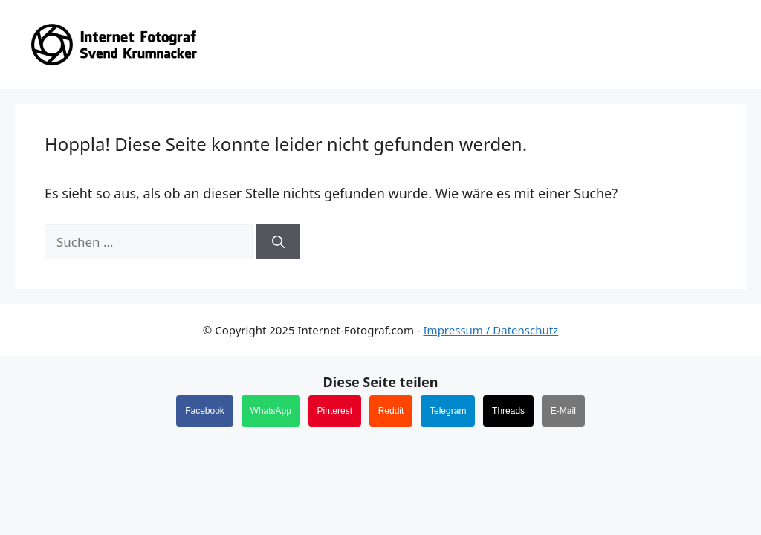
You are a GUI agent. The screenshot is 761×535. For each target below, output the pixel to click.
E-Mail (563, 411)
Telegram (448, 411)
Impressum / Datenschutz (491, 329)
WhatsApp (270, 411)
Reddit (391, 411)
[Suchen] (278, 242)
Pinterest (334, 411)
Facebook (204, 411)
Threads (508, 411)
